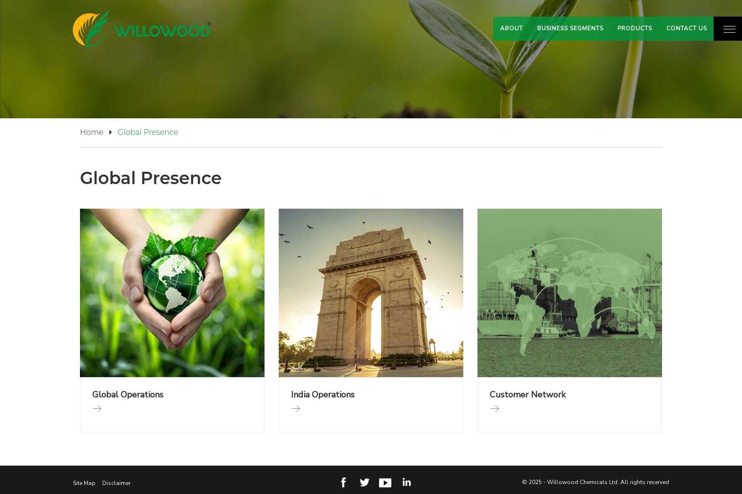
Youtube (385, 482)
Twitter (365, 482)
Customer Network (527, 394)
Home (98, 132)
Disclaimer (116, 483)
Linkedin (405, 482)
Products (635, 28)
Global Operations (127, 394)
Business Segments (570, 28)
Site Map (84, 483)
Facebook (344, 482)
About (511, 28)
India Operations (322, 394)
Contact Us (686, 28)
